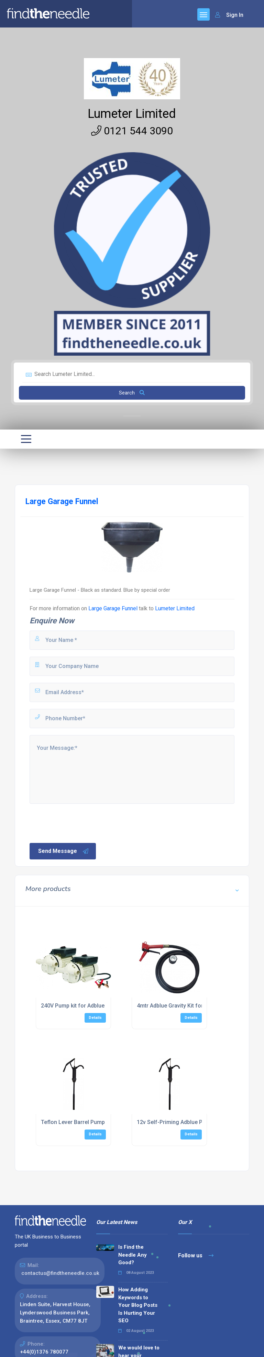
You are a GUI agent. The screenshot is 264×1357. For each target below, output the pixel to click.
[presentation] (81, 822)
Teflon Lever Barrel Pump (73, 1122)
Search (132, 393)
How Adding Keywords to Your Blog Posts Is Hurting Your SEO (137, 1305)
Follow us (195, 1255)
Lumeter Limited (132, 114)
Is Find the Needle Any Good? (132, 1255)
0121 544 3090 (132, 131)
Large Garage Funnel (113, 608)
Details (95, 1017)
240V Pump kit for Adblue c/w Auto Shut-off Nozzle (105, 1005)
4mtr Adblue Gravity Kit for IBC (175, 1005)
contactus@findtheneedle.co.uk (60, 1273)
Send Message (63, 851)
